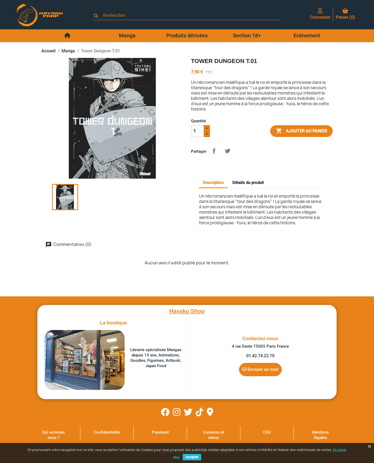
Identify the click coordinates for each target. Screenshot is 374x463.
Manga (127, 35)
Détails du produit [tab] (248, 182)
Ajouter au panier (301, 131)
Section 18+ (247, 35)
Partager (214, 151)
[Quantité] (197, 131)
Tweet (227, 151)
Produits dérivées (187, 35)
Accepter (192, 457)
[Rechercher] (188, 15)
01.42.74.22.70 (260, 355)
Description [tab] (213, 182)
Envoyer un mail (260, 369)
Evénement (306, 35)
